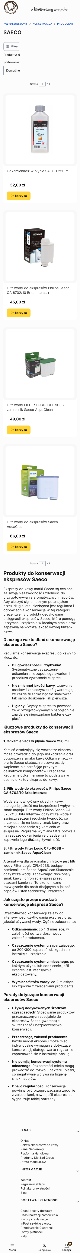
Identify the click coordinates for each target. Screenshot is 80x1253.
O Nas (24, 1140)
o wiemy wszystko (49, 9)
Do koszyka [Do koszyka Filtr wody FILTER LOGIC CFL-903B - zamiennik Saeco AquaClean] (18, 429)
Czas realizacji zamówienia (39, 1215)
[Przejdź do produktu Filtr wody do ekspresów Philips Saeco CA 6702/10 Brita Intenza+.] (40, 246)
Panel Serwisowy (32, 1149)
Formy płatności (31, 1232)
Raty (23, 1236)
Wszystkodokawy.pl (15, 23)
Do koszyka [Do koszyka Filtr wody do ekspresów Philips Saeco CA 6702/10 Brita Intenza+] (18, 312)
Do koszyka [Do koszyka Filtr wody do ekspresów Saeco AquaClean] (18, 546)
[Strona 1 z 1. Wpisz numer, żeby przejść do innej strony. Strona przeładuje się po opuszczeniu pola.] (42, 84)
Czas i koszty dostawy (36, 1210)
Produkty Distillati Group (37, 1157)
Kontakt (25, 1180)
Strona (34, 84)
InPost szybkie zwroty (35, 1223)
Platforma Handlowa (34, 1153)
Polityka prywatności (34, 1188)
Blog (23, 1192)
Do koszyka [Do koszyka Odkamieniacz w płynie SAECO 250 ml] (18, 195)
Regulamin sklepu (32, 1184)
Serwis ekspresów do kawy (39, 1145)
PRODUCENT (65, 23)
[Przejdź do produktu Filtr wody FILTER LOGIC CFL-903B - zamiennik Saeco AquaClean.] (40, 364)
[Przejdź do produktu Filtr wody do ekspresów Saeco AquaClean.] (40, 480)
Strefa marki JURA (33, 1162)
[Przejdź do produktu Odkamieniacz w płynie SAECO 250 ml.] (40, 129)
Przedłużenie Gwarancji (36, 1227)
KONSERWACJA (42, 23)
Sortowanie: (11, 62)
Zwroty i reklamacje (34, 1219)
